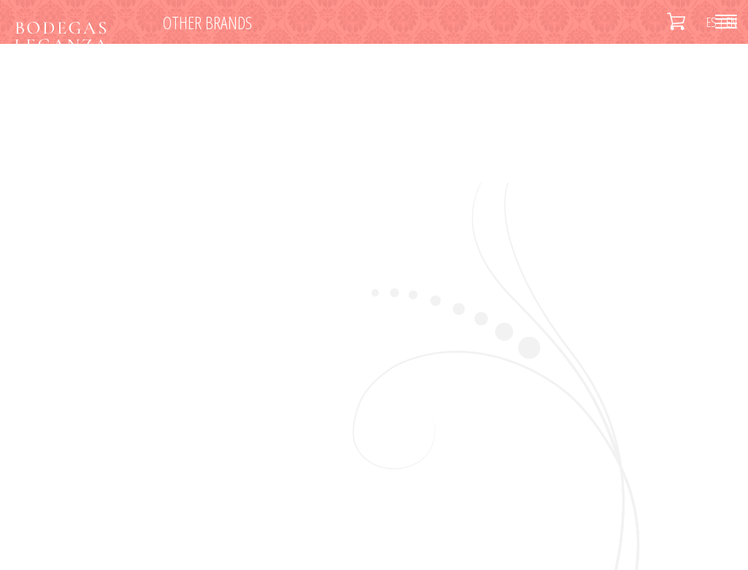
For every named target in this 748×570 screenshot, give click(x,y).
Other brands (207, 22)
